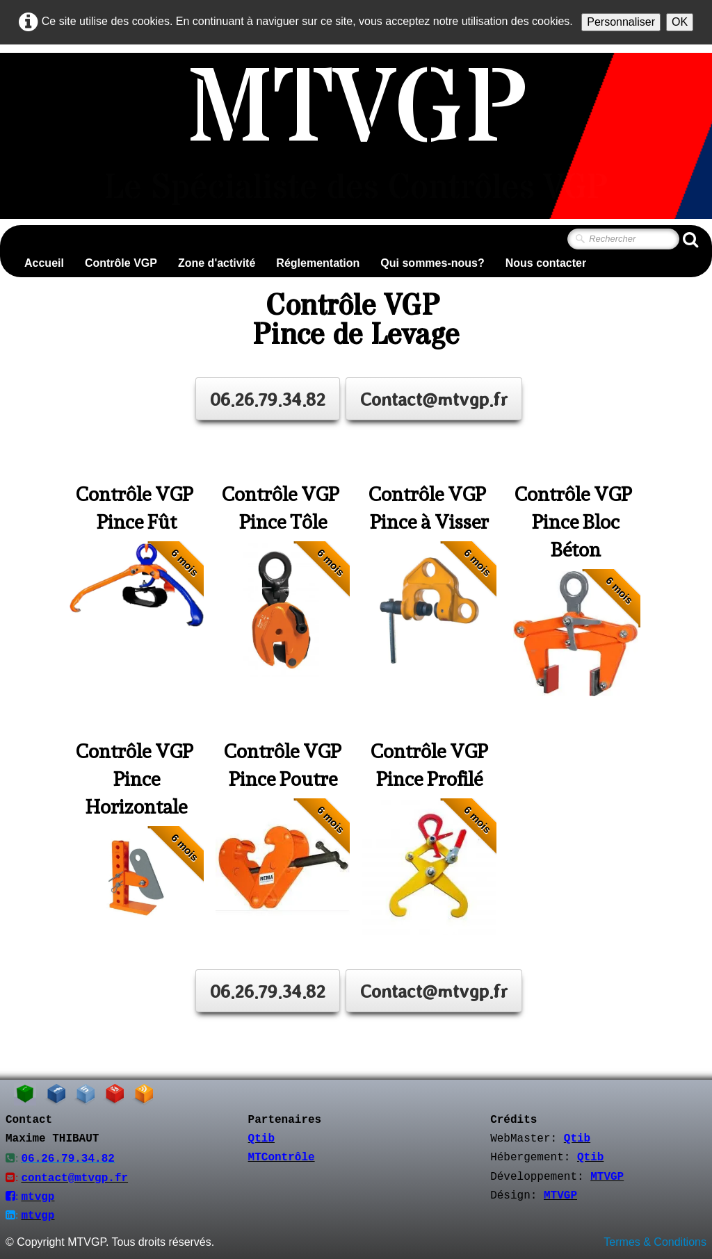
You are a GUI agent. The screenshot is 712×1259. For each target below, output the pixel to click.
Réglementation (317, 263)
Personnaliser (621, 22)
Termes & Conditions (655, 1240)
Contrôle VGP (121, 263)
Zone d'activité (216, 263)
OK (680, 22)
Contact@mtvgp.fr (434, 398)
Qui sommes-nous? (432, 263)
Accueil (44, 263)
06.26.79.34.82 (267, 398)
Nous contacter (545, 263)
